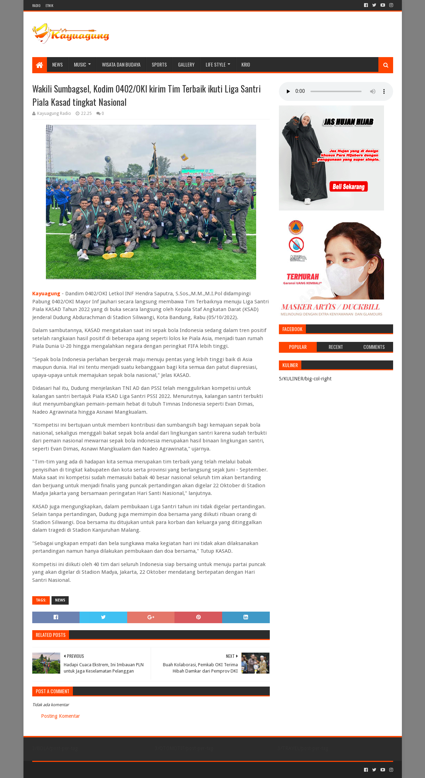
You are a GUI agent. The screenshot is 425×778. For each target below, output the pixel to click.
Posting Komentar (60, 716)
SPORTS (159, 64)
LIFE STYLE (216, 64)
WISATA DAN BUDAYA (121, 64)
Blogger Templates (111, 769)
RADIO (36, 5)
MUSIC (80, 64)
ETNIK (49, 5)
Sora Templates (71, 769)
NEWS (57, 64)
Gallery (186, 64)
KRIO (245, 64)
